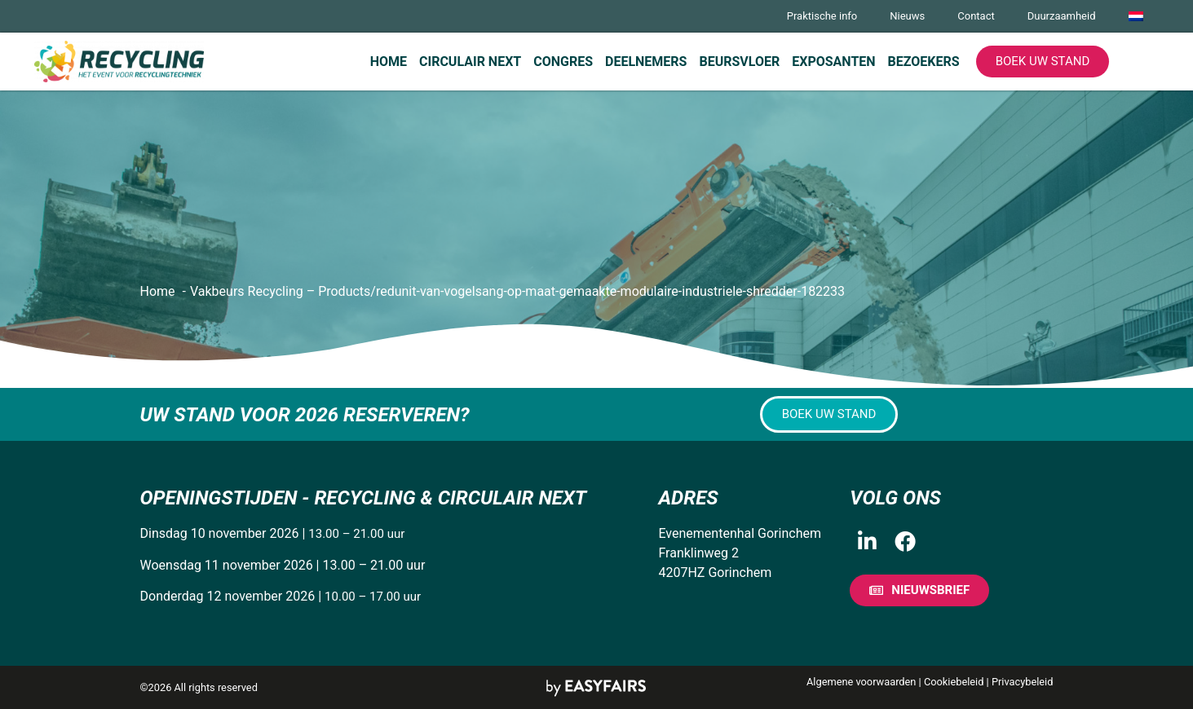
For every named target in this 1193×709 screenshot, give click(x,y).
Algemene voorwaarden (861, 682)
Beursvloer (739, 61)
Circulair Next (470, 61)
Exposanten (833, 61)
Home (388, 61)
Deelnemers (646, 61)
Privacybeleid (1023, 682)
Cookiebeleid (954, 682)
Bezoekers (924, 61)
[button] (1043, 61)
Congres (563, 61)
